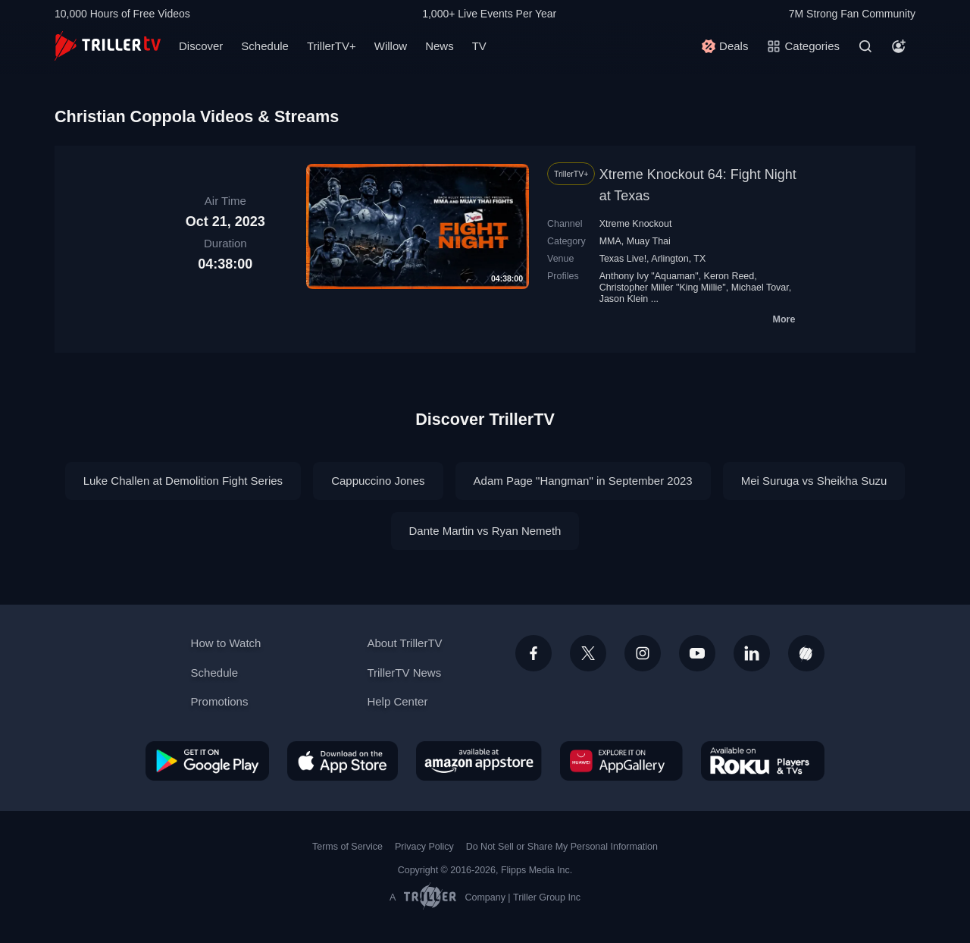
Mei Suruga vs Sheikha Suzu (814, 480)
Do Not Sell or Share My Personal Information (562, 846)
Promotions (220, 701)
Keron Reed (729, 276)
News (439, 45)
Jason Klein (624, 299)
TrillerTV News (404, 672)
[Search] (865, 46)
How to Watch (226, 643)
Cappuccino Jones (377, 480)
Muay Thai (649, 241)
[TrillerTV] (108, 45)
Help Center (397, 701)
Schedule (265, 45)
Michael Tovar (760, 287)
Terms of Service (347, 846)
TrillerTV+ (331, 45)
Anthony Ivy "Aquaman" (649, 276)
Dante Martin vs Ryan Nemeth (485, 530)
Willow (390, 45)
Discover (201, 45)
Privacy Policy (424, 846)
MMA (610, 241)
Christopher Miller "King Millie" (662, 287)
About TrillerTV (404, 643)
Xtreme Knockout (635, 223)
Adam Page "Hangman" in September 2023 (583, 480)
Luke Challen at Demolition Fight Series (183, 480)
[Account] (898, 46)
